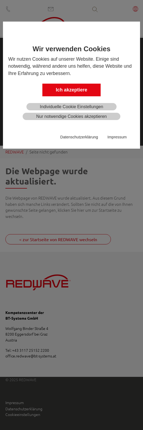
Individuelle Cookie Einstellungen (71, 106)
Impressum (117, 137)
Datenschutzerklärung (79, 137)
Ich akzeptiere (71, 90)
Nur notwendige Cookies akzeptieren (71, 116)
